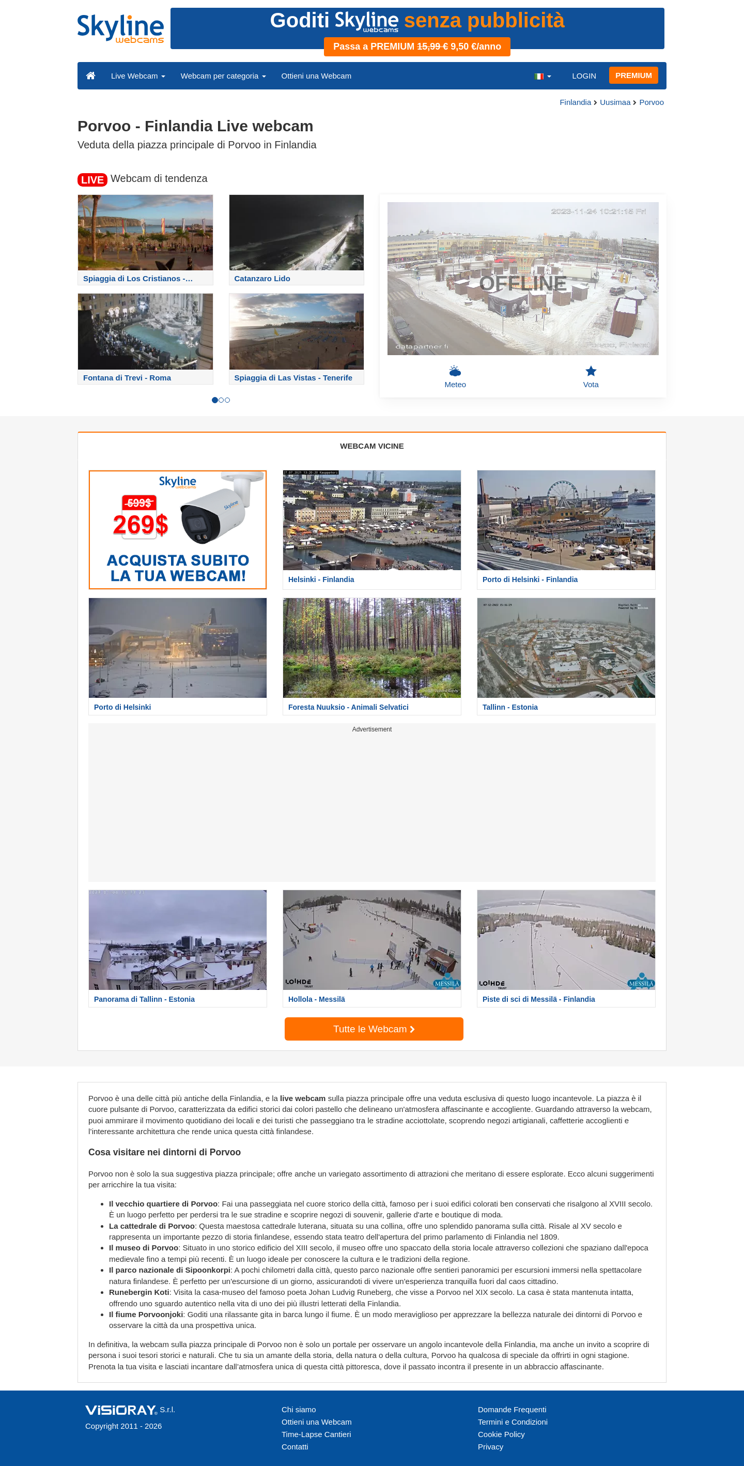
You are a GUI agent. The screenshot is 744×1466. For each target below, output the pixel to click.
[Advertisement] (372, 809)
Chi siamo (299, 1409)
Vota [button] (591, 377)
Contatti (295, 1446)
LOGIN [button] (584, 75)
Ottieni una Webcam (317, 75)
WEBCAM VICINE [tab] (372, 445)
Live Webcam (138, 75)
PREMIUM (633, 75)
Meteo (455, 377)
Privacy (490, 1446)
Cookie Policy (501, 1434)
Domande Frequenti (512, 1409)
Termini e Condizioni (513, 1421)
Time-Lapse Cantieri (316, 1434)
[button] (542, 75)
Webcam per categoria (223, 75)
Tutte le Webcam (374, 1029)
